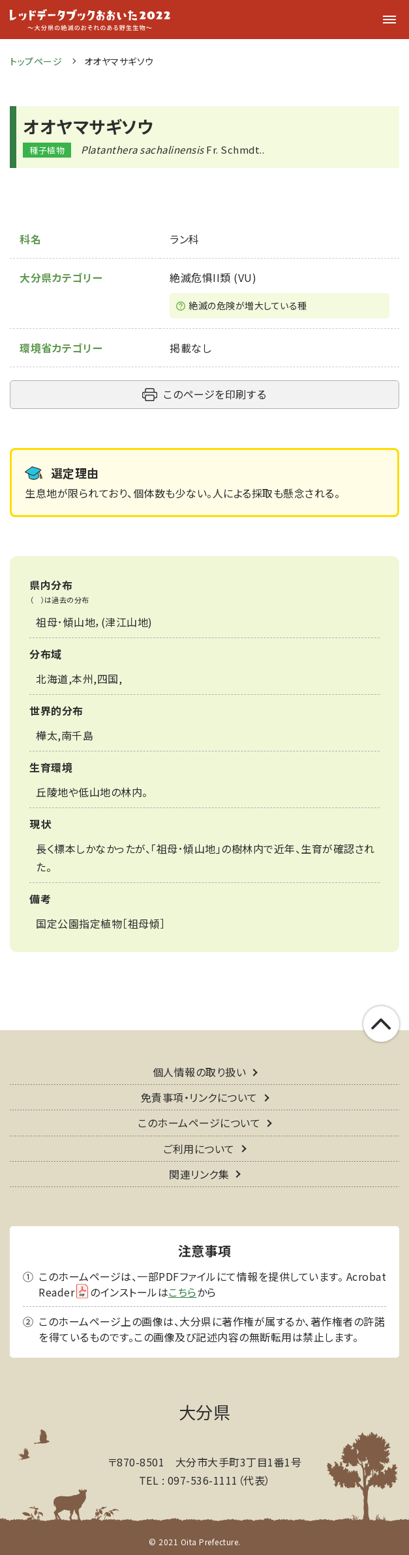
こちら (182, 1292)
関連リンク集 (199, 1174)
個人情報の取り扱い (200, 1072)
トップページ (36, 61)
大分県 (205, 1411)
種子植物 (47, 150)
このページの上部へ (381, 1024)
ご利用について (199, 1148)
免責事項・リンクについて (199, 1097)
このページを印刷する (214, 394)
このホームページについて (199, 1122)
